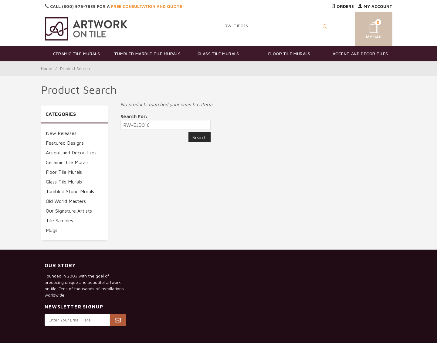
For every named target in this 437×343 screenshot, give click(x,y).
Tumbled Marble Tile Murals (147, 53)
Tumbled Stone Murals (70, 191)
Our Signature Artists (69, 211)
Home (46, 68)
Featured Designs (65, 143)
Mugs (51, 230)
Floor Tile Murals (289, 53)
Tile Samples (59, 220)
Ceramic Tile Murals (76, 53)
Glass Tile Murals (218, 53)
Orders (342, 6)
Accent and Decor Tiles (360, 53)
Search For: (134, 116)
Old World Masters (66, 201)
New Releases (61, 133)
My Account (375, 6)
